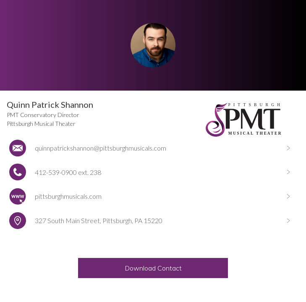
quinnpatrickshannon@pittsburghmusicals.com (100, 148)
